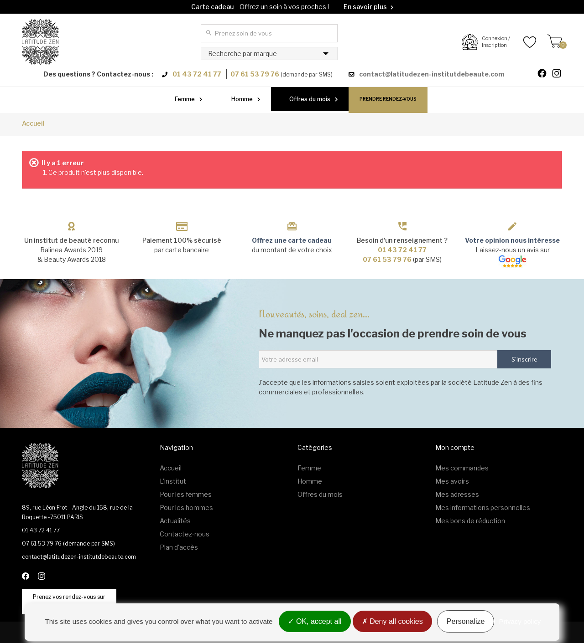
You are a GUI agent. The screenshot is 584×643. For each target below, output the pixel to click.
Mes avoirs (452, 481)
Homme (242, 98)
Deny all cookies (392, 621)
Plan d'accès (179, 547)
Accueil (33, 123)
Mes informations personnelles (482, 507)
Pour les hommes (186, 507)
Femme (185, 98)
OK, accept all (314, 621)
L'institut (173, 481)
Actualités (175, 521)
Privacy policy (520, 621)
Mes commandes (462, 468)
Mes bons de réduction (470, 521)
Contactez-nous (184, 534)
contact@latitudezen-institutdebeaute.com (432, 74)
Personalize (466, 621)
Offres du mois (309, 98)
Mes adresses (457, 494)
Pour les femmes (186, 494)
